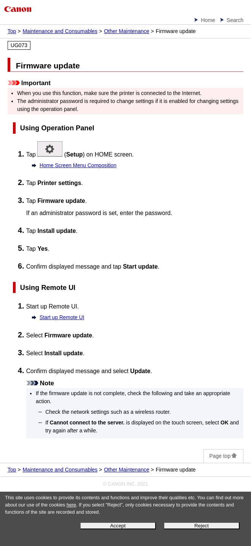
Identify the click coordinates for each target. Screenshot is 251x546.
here (71, 505)
